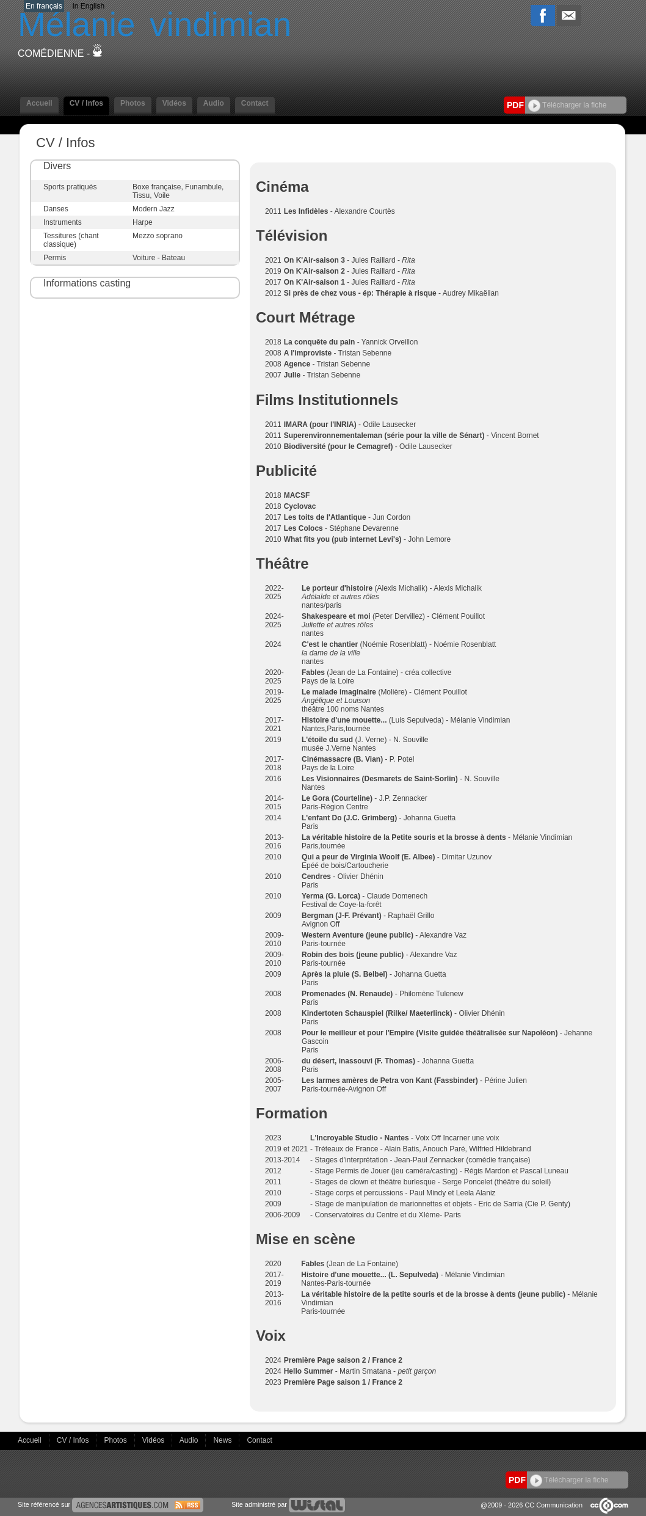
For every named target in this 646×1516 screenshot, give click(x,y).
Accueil (39, 103)
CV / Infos (86, 103)
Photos (132, 103)
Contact (255, 103)
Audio (213, 103)
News (223, 1440)
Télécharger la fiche (567, 105)
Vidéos (174, 103)
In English (88, 6)
